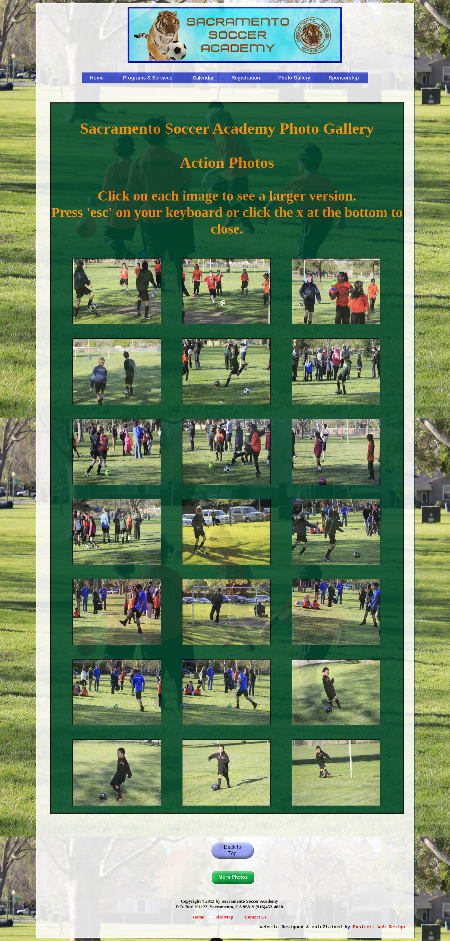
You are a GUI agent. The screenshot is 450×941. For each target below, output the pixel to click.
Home (97, 78)
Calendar (203, 78)
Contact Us (255, 917)
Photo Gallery (294, 78)
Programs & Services (148, 78)
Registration (245, 78)
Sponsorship (344, 78)
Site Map (224, 917)
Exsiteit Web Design (379, 927)
